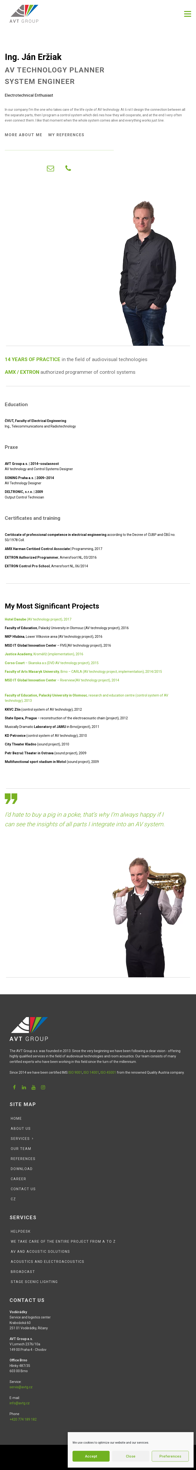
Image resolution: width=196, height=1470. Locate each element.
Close (130, 1456)
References (23, 1159)
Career (18, 1179)
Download (22, 1169)
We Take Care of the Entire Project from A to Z (63, 1241)
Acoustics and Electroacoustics (47, 1262)
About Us (21, 1128)
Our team (21, 1149)
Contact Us (23, 1189)
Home (16, 1118)
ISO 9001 (75, 1072)
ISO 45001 (108, 1072)
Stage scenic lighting (34, 1282)
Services (20, 1139)
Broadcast (23, 1272)
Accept (91, 1456)
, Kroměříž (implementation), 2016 (44, 654)
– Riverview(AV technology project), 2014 (62, 680)
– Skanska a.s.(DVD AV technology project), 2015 (52, 663)
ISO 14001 (91, 1072)
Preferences (170, 1456)
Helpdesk (21, 1231)
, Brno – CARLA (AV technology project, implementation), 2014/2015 (83, 672)
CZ (13, 1199)
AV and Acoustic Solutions (40, 1251)
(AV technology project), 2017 (38, 619)
